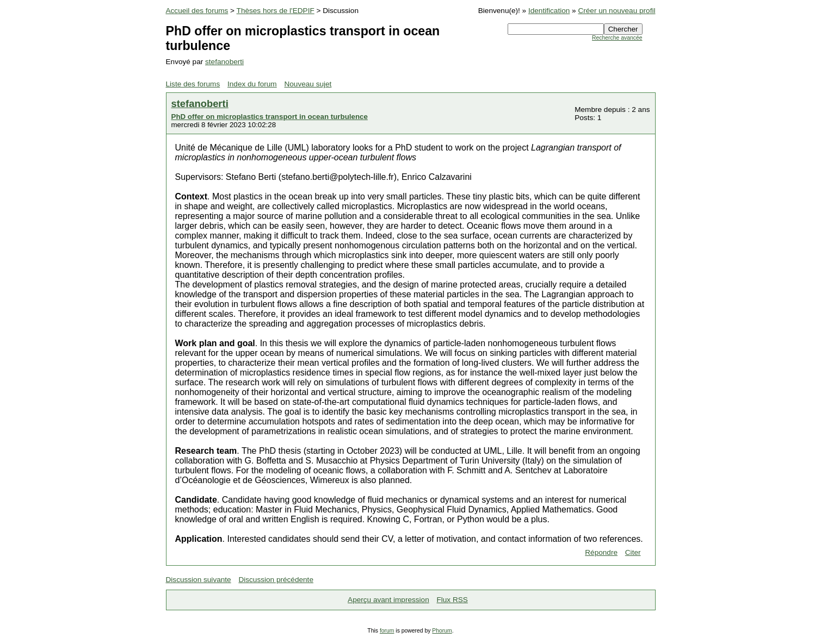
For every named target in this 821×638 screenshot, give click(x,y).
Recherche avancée (617, 38)
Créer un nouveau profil (616, 11)
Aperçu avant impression (388, 600)
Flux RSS (451, 600)
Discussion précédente (275, 580)
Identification (549, 11)
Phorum (442, 631)
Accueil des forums (197, 11)
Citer (633, 552)
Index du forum (252, 84)
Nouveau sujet (307, 84)
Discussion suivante (198, 580)
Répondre (601, 552)
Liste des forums (193, 84)
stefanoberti (224, 62)
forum (387, 631)
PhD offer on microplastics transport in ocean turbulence (269, 116)
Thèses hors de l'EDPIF (275, 11)
